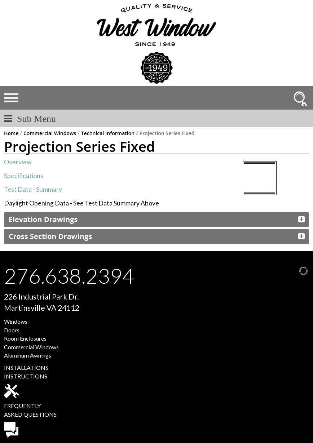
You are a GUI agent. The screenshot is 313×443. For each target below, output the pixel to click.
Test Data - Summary (33, 189)
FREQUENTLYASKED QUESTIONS (30, 420)
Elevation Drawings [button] (43, 219)
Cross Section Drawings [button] (50, 236)
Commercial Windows (49, 133)
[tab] (156, 219)
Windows (15, 321)
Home (11, 133)
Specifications (23, 176)
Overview (17, 162)
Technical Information (108, 133)
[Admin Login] (296, 269)
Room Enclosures (25, 338)
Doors (11, 330)
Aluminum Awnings (27, 355)
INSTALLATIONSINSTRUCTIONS (26, 381)
